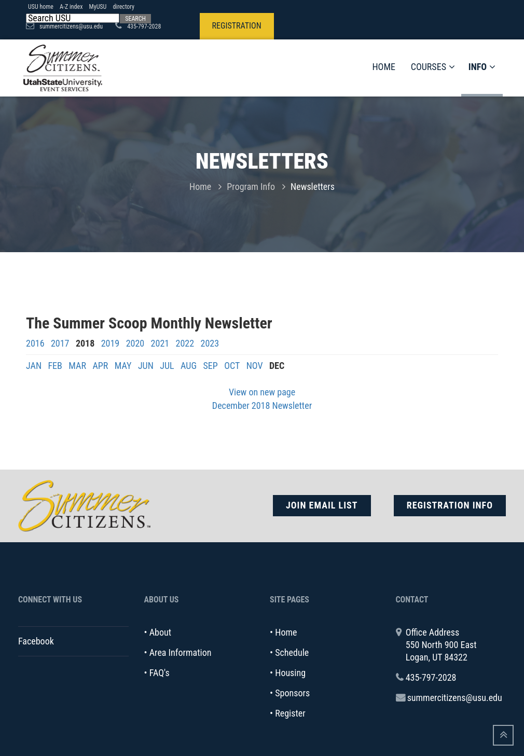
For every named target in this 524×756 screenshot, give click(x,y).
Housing (290, 672)
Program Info (251, 186)
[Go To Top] (503, 735)
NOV (254, 365)
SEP (210, 365)
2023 (210, 343)
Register (290, 713)
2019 (110, 343)
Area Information (180, 652)
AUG (189, 365)
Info (481, 66)
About (160, 632)
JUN (146, 365)
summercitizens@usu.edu (454, 697)
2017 (60, 343)
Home (383, 66)
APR (100, 365)
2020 (135, 343)
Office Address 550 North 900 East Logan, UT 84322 (441, 645)
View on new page (262, 392)
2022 (185, 343)
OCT (232, 365)
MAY (123, 365)
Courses (433, 66)
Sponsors (292, 693)
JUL (167, 365)
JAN (34, 365)
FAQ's (159, 672)
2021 (160, 343)
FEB (55, 365)
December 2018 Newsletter (262, 405)
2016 (35, 343)
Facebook (36, 641)
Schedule (292, 652)
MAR (77, 365)
